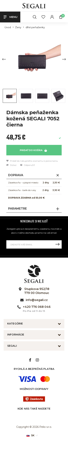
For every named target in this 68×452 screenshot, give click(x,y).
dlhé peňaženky (35, 27)
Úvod (8, 27)
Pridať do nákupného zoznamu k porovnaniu (32, 161)
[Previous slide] (4, 59)
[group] (34, 59)
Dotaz (11, 165)
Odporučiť (27, 165)
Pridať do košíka (33, 150)
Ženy (18, 27)
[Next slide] (64, 59)
